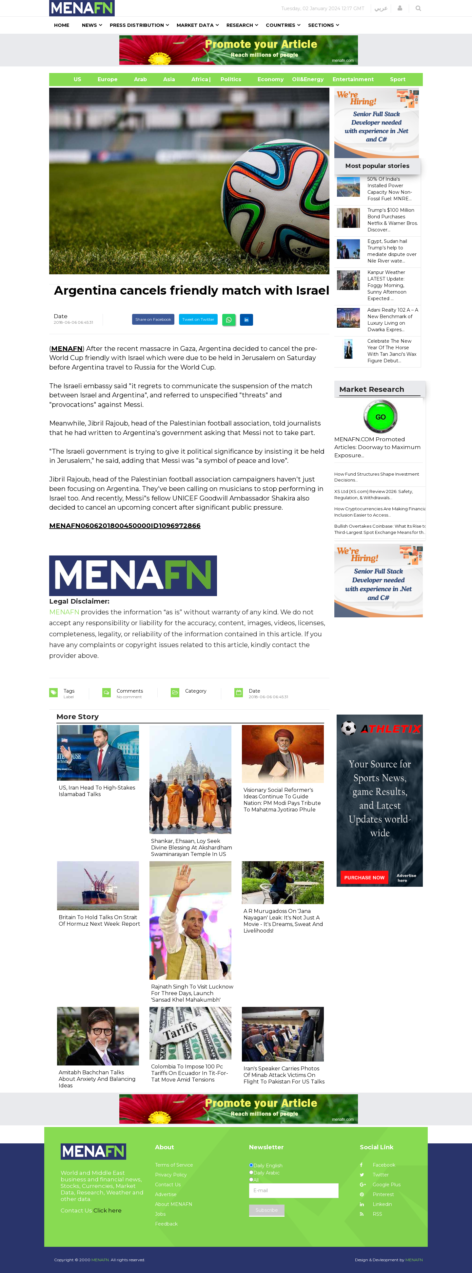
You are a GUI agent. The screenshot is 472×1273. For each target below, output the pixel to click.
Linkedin (376, 1204)
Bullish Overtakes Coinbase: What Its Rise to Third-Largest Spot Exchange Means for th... (380, 529)
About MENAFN (173, 1204)
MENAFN (67, 349)
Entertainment (343, 79)
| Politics (229, 79)
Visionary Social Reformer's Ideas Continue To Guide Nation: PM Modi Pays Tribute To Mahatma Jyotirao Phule (282, 800)
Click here (107, 1210)
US (69, 79)
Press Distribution (137, 25)
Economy (270, 79)
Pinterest (377, 1194)
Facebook (377, 1165)
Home (61, 25)
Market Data (195, 25)
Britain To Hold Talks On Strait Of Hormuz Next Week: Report (99, 920)
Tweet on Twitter (198, 319)
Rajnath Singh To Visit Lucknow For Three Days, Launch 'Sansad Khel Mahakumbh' (192, 993)
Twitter (374, 1175)
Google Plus (380, 1185)
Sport (393, 79)
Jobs (160, 1214)
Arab (140, 79)
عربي (381, 8)
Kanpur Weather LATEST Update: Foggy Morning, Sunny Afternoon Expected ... (386, 285)
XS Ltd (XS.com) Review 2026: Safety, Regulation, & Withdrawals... (373, 494)
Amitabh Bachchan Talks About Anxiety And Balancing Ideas (97, 1079)
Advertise (166, 1194)
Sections (321, 25)
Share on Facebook (153, 319)
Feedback (166, 1224)
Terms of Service (174, 1165)
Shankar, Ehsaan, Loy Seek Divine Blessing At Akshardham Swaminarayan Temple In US (191, 847)
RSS (371, 1214)
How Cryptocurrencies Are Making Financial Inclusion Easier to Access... (380, 512)
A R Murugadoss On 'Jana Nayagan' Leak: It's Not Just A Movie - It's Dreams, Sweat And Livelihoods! (283, 921)
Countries (280, 25)
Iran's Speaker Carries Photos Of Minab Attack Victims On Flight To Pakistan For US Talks (284, 1075)
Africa (199, 79)
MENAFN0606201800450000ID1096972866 (125, 526)
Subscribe (267, 1210)
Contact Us (168, 1185)
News (89, 25)
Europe (107, 79)
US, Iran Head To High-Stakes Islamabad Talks (97, 791)
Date (61, 316)
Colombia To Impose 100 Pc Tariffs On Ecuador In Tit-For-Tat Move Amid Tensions (189, 1073)
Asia (169, 79)
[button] (400, 8)
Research (239, 25)
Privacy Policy (171, 1175)
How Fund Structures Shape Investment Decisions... (376, 477)
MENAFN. (100, 1259)
